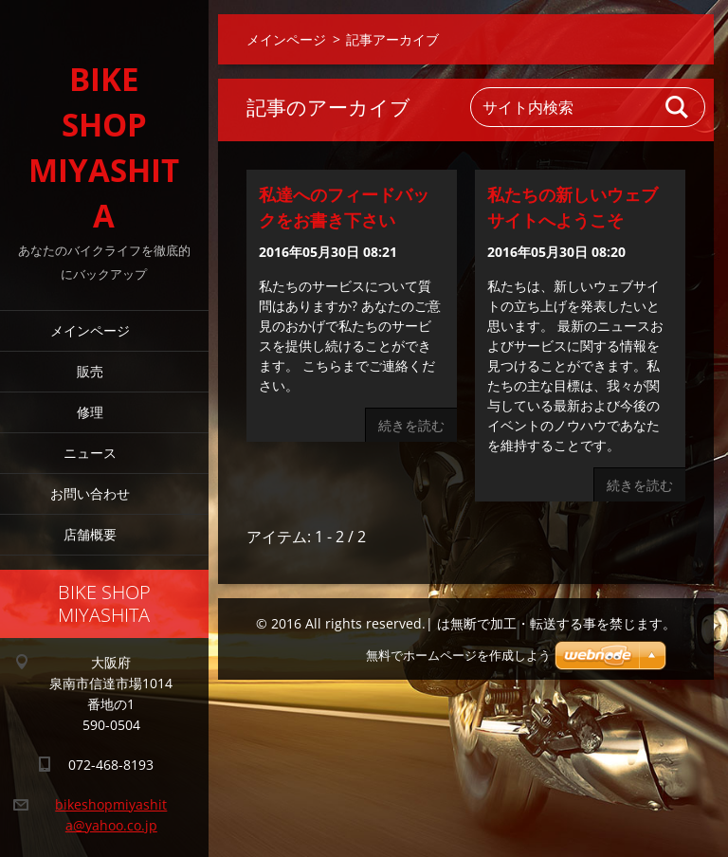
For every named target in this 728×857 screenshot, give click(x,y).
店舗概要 (90, 534)
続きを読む (411, 425)
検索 (677, 107)
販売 (90, 371)
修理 (90, 412)
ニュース (90, 453)
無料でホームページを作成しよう (458, 655)
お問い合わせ (90, 493)
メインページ (90, 330)
